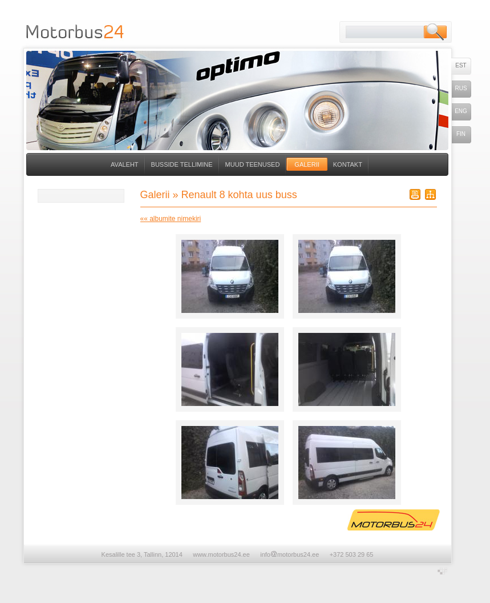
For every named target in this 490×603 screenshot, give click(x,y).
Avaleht (125, 164)
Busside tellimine (182, 164)
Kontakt (347, 164)
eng (461, 111)
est (460, 65)
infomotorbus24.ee (289, 554)
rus (461, 88)
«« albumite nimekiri (170, 219)
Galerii (306, 164)
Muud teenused (252, 164)
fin (460, 134)
